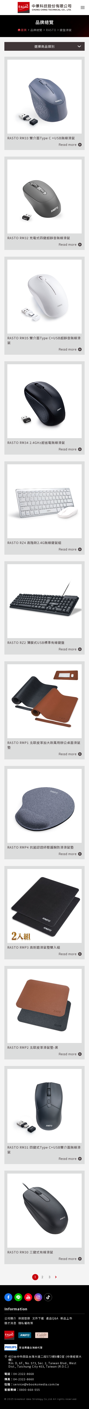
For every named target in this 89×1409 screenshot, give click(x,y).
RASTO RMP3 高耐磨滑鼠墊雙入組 (33, 947)
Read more (68, 145)
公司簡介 (10, 1318)
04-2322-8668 (23, 1374)
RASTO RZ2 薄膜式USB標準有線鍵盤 (36, 642)
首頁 (24, 30)
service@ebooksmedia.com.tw (36, 1384)
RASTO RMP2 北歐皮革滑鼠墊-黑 (32, 1047)
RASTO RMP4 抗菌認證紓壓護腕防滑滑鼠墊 (40, 847)
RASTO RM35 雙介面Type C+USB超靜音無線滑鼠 (44, 340)
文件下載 (38, 1318)
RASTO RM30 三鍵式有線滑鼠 (30, 1252)
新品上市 (66, 1318)
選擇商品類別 (44, 46)
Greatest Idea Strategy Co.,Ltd (33, 1399)
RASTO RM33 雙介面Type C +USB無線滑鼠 (41, 138)
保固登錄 (24, 1318)
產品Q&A (52, 1318)
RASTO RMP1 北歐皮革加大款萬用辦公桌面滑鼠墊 (43, 745)
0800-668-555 (29, 1389)
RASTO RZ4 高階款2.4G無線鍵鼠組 (34, 542)
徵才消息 (10, 1323)
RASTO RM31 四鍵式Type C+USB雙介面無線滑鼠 (44, 1149)
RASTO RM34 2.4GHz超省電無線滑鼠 (36, 442)
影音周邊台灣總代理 (31, 1347)
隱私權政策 (25, 1323)
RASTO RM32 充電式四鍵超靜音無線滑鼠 (38, 237)
